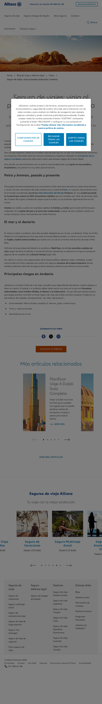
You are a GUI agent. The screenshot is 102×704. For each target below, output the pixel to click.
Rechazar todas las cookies (54, 139)
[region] (51, 125)
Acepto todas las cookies (76, 139)
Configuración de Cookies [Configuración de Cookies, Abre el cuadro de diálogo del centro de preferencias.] (28, 139)
